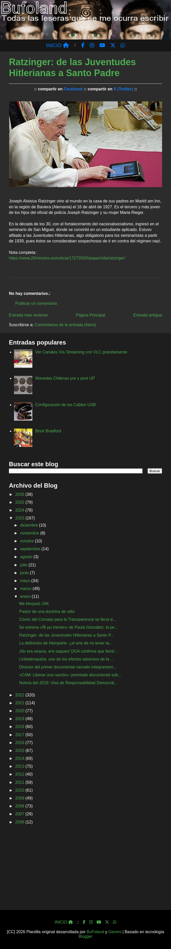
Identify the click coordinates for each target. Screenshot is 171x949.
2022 (20, 695)
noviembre (30, 533)
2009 (20, 798)
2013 (20, 766)
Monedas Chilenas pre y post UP (65, 378)
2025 (20, 502)
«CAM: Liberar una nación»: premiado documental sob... (70, 675)
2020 (20, 711)
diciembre (29, 525)
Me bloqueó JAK (34, 603)
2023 (20, 518)
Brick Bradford (48, 431)
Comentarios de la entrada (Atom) (65, 325)
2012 (20, 774)
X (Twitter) (123, 89)
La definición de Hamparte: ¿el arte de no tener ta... (65, 643)
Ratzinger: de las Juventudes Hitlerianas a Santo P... (66, 635)
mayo (25, 581)
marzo (26, 588)
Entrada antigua (147, 315)
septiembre (31, 549)
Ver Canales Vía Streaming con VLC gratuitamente (81, 352)
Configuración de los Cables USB (65, 405)
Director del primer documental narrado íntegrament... (67, 667)
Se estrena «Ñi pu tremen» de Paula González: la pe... (68, 627)
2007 (20, 814)
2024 (20, 510)
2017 (20, 735)
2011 (20, 782)
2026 (20, 494)
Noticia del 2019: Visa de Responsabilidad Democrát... (68, 683)
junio (25, 573)
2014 (20, 758)
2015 (20, 750)
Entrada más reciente (28, 315)
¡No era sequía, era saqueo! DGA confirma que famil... (68, 651)
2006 (20, 822)
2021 (20, 703)
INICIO (57, 45)
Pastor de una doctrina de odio (47, 611)
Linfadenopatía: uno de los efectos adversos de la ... (66, 659)
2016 (20, 742)
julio (24, 565)
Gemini (114, 932)
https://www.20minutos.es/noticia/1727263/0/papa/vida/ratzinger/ (67, 258)
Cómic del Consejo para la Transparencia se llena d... (67, 619)
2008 (20, 806)
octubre (27, 541)
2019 (20, 719)
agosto (26, 557)
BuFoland (95, 932)
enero (26, 596)
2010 (20, 790)
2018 (20, 726)
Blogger (85, 936)
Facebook (73, 89)
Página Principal (90, 315)
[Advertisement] (85, 868)
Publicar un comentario (36, 303)
